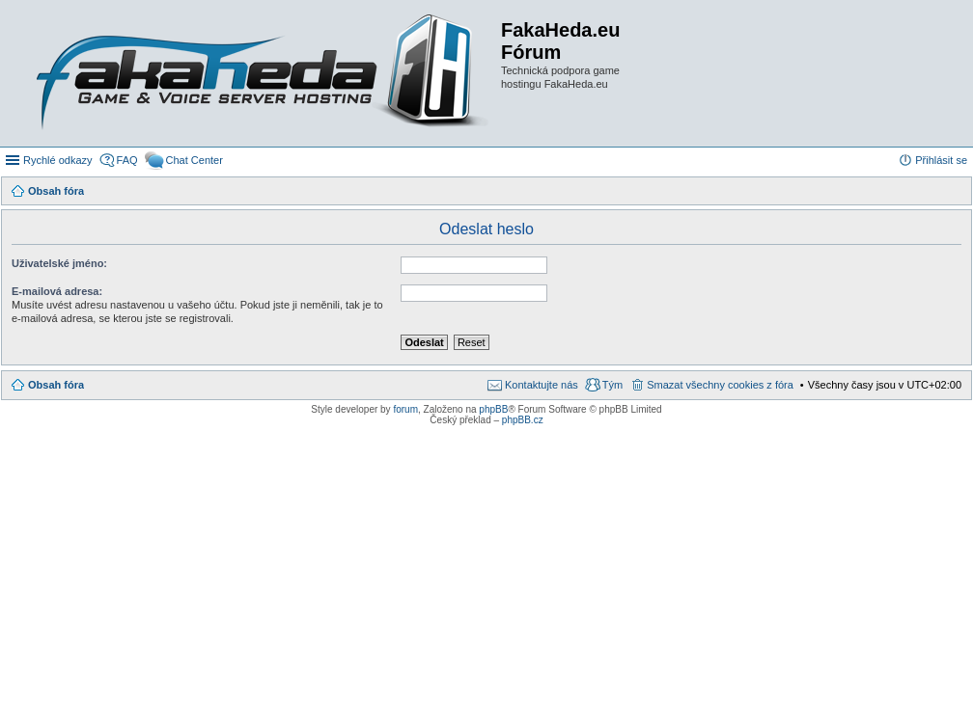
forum (405, 409)
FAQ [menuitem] (127, 160)
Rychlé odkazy (58, 160)
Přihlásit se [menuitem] (941, 160)
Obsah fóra (56, 385)
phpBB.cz (522, 420)
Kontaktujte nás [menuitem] (541, 385)
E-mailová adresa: (57, 291)
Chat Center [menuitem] (194, 160)
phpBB (493, 409)
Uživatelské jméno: (59, 263)
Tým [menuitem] (612, 385)
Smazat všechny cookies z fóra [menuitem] (720, 385)
